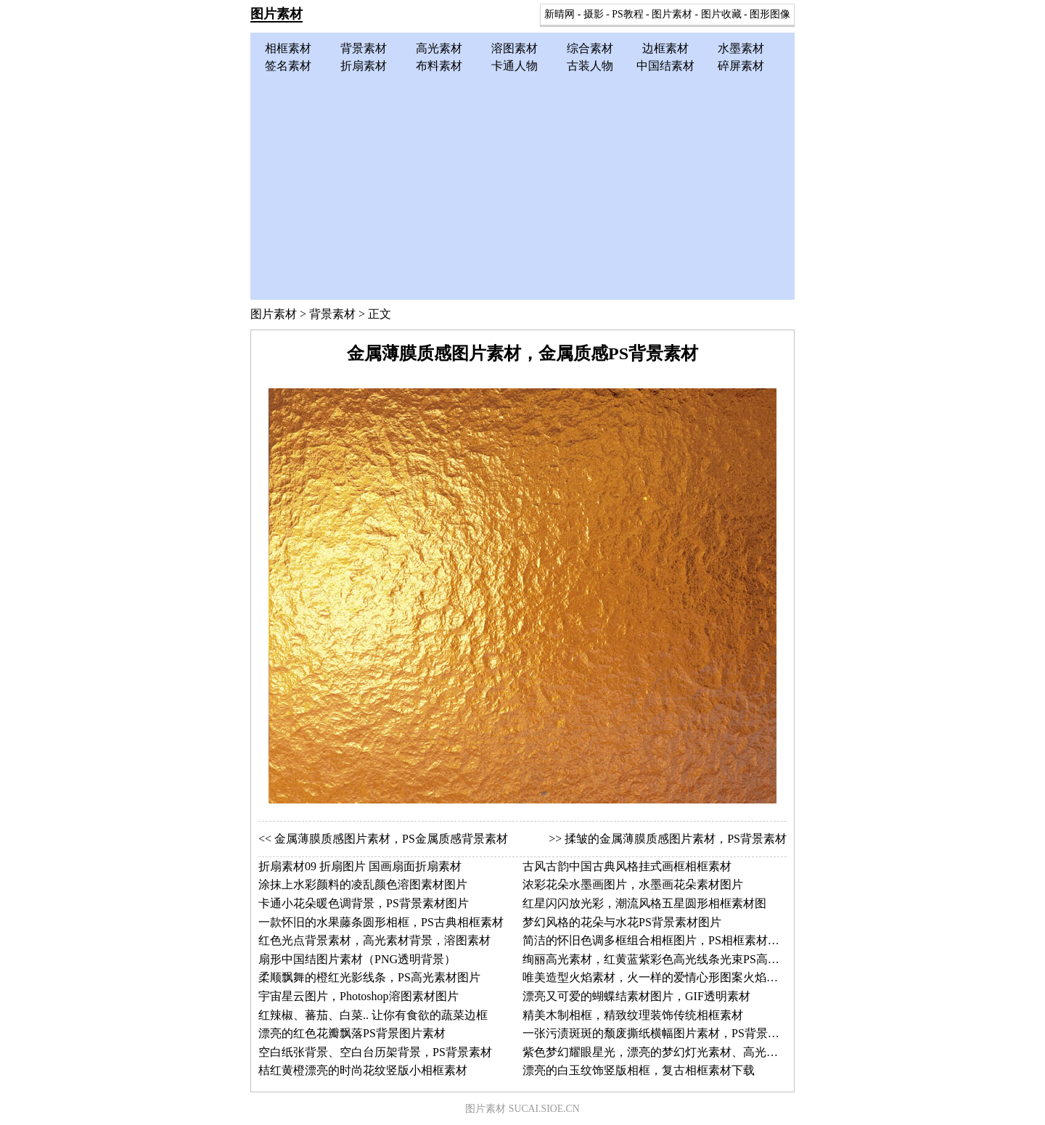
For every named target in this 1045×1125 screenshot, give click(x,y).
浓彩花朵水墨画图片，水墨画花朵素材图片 (632, 884)
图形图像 (770, 14)
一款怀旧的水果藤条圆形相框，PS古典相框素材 (381, 922)
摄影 (593, 14)
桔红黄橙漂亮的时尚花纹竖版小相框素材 (362, 1070)
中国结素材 (665, 66)
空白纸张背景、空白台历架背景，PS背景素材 (375, 1052)
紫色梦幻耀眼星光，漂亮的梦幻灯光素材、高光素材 (656, 1052)
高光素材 (439, 48)
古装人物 (590, 66)
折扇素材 (363, 66)
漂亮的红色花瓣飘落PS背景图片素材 (352, 1033)
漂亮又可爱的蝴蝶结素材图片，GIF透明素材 (636, 996)
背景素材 (363, 48)
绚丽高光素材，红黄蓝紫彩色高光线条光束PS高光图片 (662, 959)
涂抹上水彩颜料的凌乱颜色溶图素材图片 (362, 884)
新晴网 (559, 14)
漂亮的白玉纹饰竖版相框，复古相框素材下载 (638, 1070)
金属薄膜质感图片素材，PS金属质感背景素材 (391, 838)
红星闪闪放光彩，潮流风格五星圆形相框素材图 (644, 903)
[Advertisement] (522, 183)
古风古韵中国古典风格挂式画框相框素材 (627, 866)
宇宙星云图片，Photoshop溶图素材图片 (358, 996)
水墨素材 (741, 48)
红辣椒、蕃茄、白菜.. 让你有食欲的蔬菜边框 (373, 1015)
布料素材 (439, 66)
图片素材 (276, 14)
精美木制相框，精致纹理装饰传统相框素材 (632, 1015)
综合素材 (590, 48)
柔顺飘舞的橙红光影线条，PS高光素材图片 (369, 977)
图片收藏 (721, 14)
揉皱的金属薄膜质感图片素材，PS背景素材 (676, 838)
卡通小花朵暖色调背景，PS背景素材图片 (363, 903)
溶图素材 (514, 48)
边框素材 (665, 48)
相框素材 (288, 48)
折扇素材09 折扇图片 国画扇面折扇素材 (360, 866)
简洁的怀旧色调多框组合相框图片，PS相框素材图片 (656, 940)
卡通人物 (514, 66)
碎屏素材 (741, 66)
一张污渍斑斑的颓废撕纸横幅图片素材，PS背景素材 (656, 1033)
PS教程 (627, 14)
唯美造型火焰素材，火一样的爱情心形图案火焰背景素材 (667, 977)
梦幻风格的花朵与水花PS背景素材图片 (621, 922)
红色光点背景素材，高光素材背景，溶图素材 (374, 940)
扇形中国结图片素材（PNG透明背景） (357, 959)
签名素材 (288, 66)
